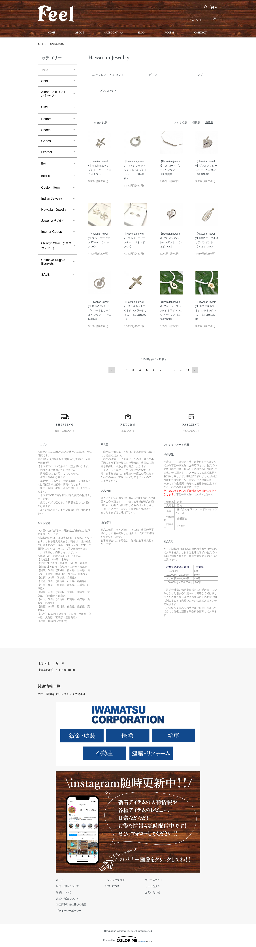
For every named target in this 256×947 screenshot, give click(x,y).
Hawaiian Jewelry (57, 44)
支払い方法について (65, 897)
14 (187, 370)
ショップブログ (109, 879)
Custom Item (50, 189)
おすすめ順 (180, 122)
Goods (46, 142)
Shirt (44, 81)
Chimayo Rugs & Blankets (53, 265)
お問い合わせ (142, 891)
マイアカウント (193, 19)
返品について (61, 891)
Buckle (46, 177)
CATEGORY (111, 33)
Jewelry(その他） (53, 223)
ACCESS (169, 33)
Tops (44, 70)
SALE (45, 278)
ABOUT (79, 33)
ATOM (111, 885)
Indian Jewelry (51, 201)
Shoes (45, 130)
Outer (45, 107)
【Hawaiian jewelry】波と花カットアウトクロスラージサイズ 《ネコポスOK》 (135, 310)
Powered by (128, 938)
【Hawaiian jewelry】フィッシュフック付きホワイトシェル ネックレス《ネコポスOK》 (171, 310)
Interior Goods (51, 234)
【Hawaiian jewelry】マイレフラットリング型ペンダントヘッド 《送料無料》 (135, 170)
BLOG (141, 33)
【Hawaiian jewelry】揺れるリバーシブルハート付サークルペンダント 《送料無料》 (99, 310)
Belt (44, 165)
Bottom (46, 119)
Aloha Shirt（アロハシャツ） (54, 93)
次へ (194, 370)
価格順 (196, 122)
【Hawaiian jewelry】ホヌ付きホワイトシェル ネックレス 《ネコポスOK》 (206, 310)
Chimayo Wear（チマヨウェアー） (55, 248)
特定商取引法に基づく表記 (69, 903)
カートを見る (142, 885)
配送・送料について (65, 885)
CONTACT (200, 33)
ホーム (41, 44)
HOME (51, 33)
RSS (103, 885)
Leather (46, 153)
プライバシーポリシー (66, 910)
